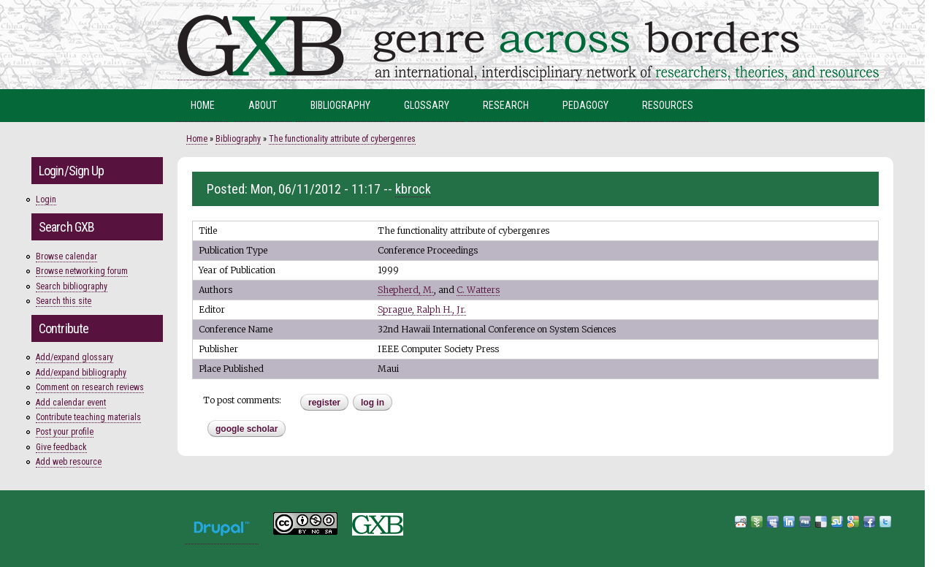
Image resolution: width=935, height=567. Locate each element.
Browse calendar (66, 256)
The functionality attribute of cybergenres (342, 139)
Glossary (426, 105)
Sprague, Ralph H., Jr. (422, 309)
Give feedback (61, 447)
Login (46, 199)
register (324, 402)
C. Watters (478, 289)
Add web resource (69, 462)
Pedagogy (585, 105)
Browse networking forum (82, 271)
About (262, 105)
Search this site (63, 301)
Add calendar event (71, 402)
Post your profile (65, 432)
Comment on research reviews (90, 387)
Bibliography (340, 105)
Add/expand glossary (74, 357)
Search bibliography (71, 286)
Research (506, 105)
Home (203, 105)
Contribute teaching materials (88, 417)
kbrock (413, 189)
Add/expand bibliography (81, 373)
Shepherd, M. (406, 289)
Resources (667, 105)
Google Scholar (246, 429)
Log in (372, 402)
